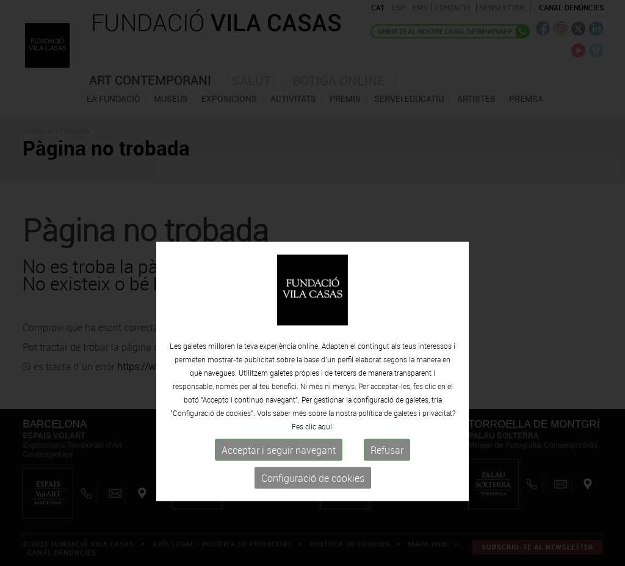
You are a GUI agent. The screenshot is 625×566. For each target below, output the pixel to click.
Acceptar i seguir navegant (279, 478)
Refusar (386, 478)
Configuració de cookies (312, 507)
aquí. (326, 455)
